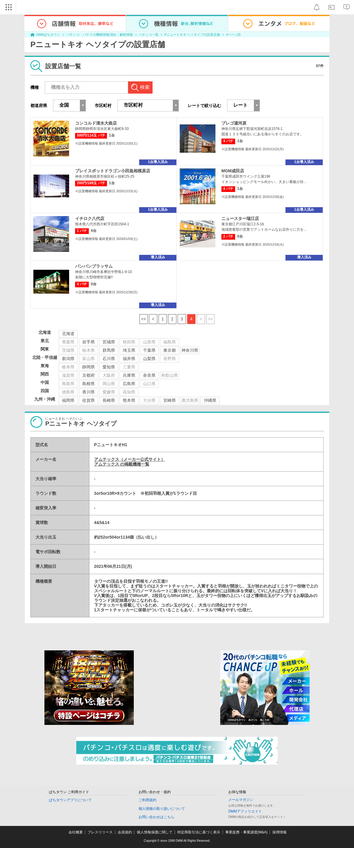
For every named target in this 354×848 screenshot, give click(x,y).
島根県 (88, 383)
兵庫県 (129, 375)
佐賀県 (88, 400)
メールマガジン (240, 800)
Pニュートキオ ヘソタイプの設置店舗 (192, 34)
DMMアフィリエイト (245, 811)
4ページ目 (233, 34)
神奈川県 (189, 350)
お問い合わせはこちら (156, 817)
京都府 (88, 375)
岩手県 (88, 341)
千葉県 (149, 350)
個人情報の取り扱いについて (162, 809)
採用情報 (279, 832)
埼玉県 (129, 350)
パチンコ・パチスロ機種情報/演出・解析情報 (99, 34)
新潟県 (68, 358)
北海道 (68, 333)
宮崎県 (169, 400)
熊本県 (129, 400)
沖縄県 (210, 400)
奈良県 (149, 375)
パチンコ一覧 (149, 34)
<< (143, 319)
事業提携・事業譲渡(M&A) (246, 832)
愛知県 (109, 367)
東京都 (169, 350)
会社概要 (76, 832)
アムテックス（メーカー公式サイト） (129, 459)
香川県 (88, 392)
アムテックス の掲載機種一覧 (122, 464)
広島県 (129, 383)
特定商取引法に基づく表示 (198, 832)
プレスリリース (100, 832)
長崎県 (109, 400)
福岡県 (68, 400)
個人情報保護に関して (155, 832)
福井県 (129, 358)
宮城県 (109, 341)
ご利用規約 (147, 800)
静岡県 (88, 367)
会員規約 (125, 832)
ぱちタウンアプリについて (70, 800)
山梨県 (149, 358)
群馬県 (109, 350)
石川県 (109, 358)
